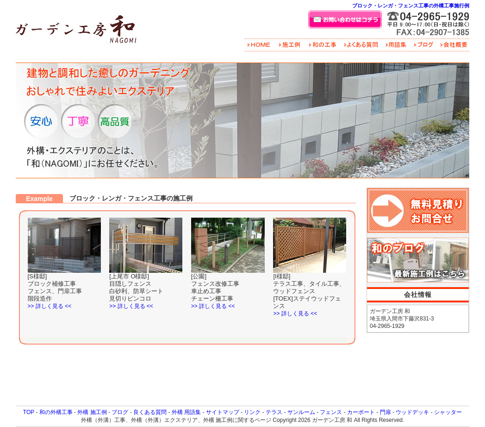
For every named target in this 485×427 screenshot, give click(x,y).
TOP (28, 412)
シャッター (448, 412)
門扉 (385, 412)
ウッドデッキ (412, 412)
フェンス (331, 412)
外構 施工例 (91, 412)
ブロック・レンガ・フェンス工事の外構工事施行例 (410, 5)
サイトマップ (222, 412)
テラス (274, 412)
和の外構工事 (56, 412)
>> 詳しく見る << (50, 306)
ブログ (120, 412)
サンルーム (301, 412)
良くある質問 (150, 412)
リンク (252, 412)
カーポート (361, 412)
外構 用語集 (186, 412)
